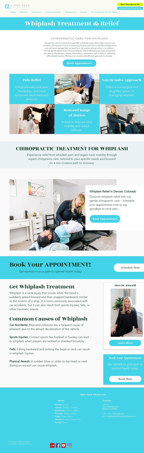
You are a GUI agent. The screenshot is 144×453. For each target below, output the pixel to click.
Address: (106, 404)
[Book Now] (125, 379)
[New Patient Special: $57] (130, 4)
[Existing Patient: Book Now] (130, 8)
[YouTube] (63, 445)
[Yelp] (52, 445)
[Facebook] (58, 445)
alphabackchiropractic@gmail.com (122, 416)
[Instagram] (69, 445)
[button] (23, 12)
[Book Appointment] (79, 63)
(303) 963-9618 (118, 413)
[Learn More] (125, 343)
